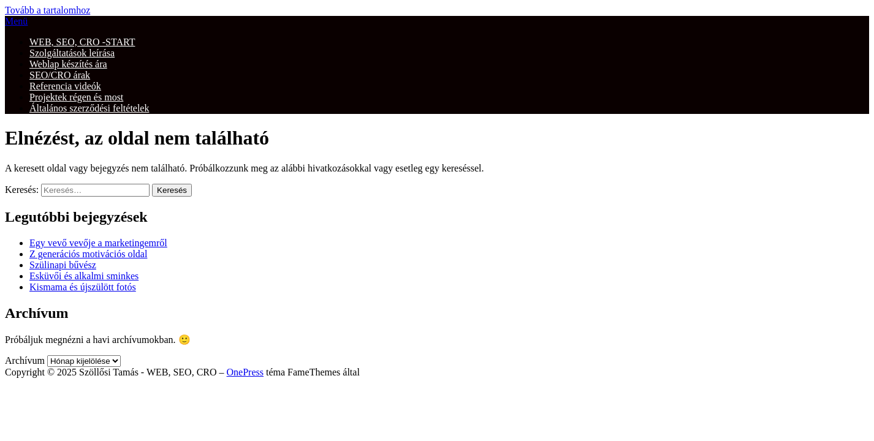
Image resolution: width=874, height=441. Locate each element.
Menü (16, 21)
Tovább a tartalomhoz (47, 10)
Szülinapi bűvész (62, 265)
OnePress (245, 372)
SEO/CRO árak (59, 75)
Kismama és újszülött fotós (82, 287)
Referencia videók (65, 86)
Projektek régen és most (76, 97)
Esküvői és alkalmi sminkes (84, 276)
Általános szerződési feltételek (89, 108)
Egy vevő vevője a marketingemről (98, 243)
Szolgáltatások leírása (72, 53)
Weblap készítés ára (68, 64)
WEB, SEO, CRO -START (82, 42)
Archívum (25, 360)
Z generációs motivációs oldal (88, 254)
